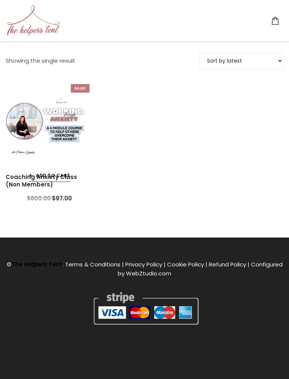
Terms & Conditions (92, 264)
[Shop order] (241, 61)
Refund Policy (227, 264)
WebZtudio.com (148, 273)
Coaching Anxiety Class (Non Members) (41, 180)
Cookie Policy (185, 264)
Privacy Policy (143, 264)
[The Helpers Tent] (34, 21)
